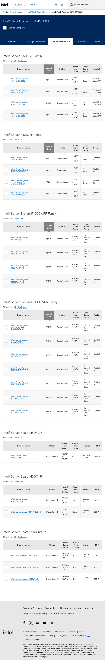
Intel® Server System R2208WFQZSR (19, 327)
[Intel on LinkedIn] (37, 623)
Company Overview (32, 608)
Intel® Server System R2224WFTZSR (19, 341)
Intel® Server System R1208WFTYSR (19, 280)
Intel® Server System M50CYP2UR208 (19, 158)
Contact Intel (51, 608)
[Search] (71, 4)
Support (96, 42)
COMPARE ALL (20, 61)
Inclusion (54, 613)
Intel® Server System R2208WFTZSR (19, 411)
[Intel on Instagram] (51, 623)
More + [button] (33, 5)
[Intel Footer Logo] (8, 632)
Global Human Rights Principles (78, 652)
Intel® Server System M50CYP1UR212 (19, 181)
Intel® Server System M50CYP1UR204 (19, 193)
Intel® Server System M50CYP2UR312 (19, 170)
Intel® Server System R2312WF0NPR (19, 383)
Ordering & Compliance (35, 42)
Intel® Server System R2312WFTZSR (19, 369)
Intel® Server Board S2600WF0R (24, 567)
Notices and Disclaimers (31, 650)
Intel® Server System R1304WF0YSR (19, 266)
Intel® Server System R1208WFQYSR (19, 238)
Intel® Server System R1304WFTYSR (19, 252)
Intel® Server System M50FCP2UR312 (19, 79)
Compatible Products (60, 41)
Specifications (12, 42)
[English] (62, 5)
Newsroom (65, 608)
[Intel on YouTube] (44, 623)
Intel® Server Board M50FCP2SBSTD (19, 456)
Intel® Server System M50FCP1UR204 (19, 91)
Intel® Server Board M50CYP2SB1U (26, 512)
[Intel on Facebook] (24, 623)
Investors (78, 608)
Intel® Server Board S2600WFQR (25, 579)
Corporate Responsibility (35, 613)
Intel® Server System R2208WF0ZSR (19, 397)
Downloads (81, 42)
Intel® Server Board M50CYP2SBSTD (19, 500)
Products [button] (19, 5)
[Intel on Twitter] (31, 623)
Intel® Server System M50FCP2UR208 (19, 114)
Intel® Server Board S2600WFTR (24, 555)
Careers (89, 608)
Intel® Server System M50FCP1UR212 (19, 103)
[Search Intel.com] (89, 5)
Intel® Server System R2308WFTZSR (19, 355)
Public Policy (67, 613)
